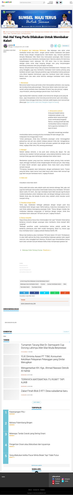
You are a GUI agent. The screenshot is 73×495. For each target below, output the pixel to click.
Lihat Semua (36, 402)
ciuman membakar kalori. (54, 284)
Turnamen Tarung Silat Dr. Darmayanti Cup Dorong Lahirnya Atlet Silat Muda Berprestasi (43, 346)
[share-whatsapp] (59, 45)
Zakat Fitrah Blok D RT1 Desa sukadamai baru (44, 391)
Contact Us (36, 490)
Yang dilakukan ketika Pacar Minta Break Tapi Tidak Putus (34, 455)
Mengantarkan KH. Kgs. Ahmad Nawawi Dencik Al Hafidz (45, 369)
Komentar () (66, 45)
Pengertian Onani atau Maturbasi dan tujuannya (30, 444)
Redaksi (42, 490)
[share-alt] (24, 292)
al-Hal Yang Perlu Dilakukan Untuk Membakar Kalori (19, 32)
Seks (9, 33)
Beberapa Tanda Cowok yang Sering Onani (28, 433)
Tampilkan (66, 331)
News (3, 6)
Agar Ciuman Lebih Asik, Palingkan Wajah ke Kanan (42, 102)
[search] (32, 2)
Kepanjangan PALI (17, 412)
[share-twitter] (55, 45)
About (30, 490)
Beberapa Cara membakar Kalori (44, 32)
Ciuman (56, 32)
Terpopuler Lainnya (36, 465)
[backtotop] (36, 473)
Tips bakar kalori (15, 33)
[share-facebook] (51, 45)
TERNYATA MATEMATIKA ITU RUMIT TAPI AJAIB (42, 381)
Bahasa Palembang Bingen (21, 423)
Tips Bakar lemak (26, 33)
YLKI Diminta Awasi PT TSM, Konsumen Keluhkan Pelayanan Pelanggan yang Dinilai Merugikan (43, 359)
